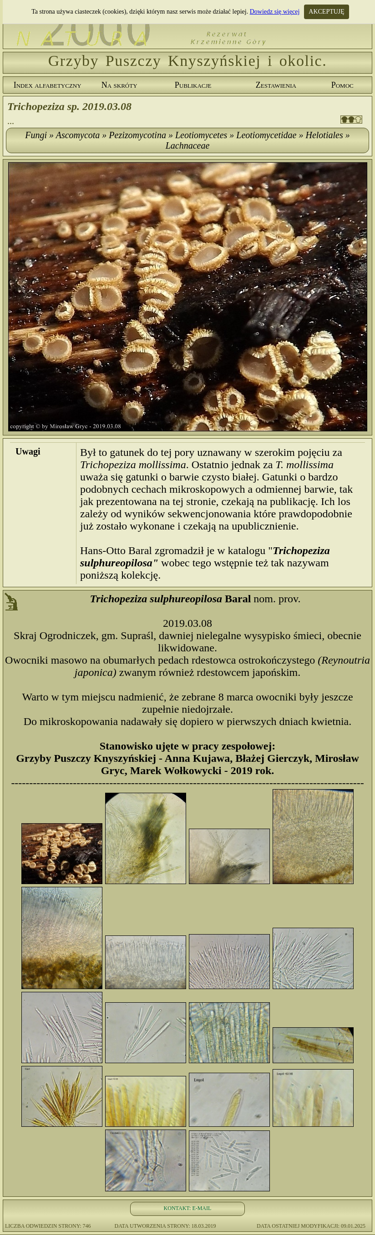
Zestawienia (276, 85)
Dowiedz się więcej (275, 11)
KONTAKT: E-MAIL (188, 1208)
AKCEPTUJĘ (327, 11)
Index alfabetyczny (47, 85)
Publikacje (193, 85)
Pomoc (342, 85)
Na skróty (119, 85)
